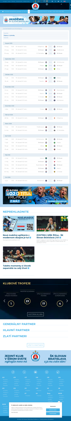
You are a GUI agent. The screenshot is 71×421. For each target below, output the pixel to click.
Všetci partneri (35, 344)
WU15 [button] (57, 11)
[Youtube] (58, 1)
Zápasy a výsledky (5, 380)
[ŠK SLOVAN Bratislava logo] (35, 5)
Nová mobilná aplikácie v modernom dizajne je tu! (17, 231)
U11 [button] (39, 11)
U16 (15, 28)
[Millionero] (47, 332)
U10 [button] (41, 11)
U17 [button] (27, 11)
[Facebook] (52, 1)
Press (9, 1)
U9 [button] (43, 11)
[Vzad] (4, 299)
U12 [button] (37, 11)
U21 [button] (22, 11)
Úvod (4, 28)
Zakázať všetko (53, 409)
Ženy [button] (51, 11)
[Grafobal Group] (44, 338)
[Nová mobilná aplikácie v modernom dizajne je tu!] (18, 221)
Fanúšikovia (14, 227)
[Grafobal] (24, 332)
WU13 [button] (60, 11)
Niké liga (14, 257)
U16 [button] (29, 11)
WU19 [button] (53, 11)
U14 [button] (33, 11)
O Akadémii (6, 11)
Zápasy (20, 28)
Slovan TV (47, 227)
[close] (59, 402)
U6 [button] (48, 11)
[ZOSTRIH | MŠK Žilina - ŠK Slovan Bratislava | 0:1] (52, 221)
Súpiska (6, 33)
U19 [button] (25, 11)
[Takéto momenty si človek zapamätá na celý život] (18, 251)
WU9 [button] (63, 11)
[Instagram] (61, 1)
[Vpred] (67, 299)
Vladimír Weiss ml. (20, 257)
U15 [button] (31, 11)
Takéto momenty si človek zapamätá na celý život (17, 261)
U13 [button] (35, 11)
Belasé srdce (26, 1)
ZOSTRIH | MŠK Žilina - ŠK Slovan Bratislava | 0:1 (50, 231)
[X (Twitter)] (55, 1)
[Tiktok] (61, 4)
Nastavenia (53, 406)
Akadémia (10, 28)
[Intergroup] (27, 338)
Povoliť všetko (53, 413)
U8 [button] (44, 11)
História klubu (35, 313)
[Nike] (35, 326)
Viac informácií (14, 412)
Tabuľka (6, 37)
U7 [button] (46, 11)
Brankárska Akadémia (15, 11)
